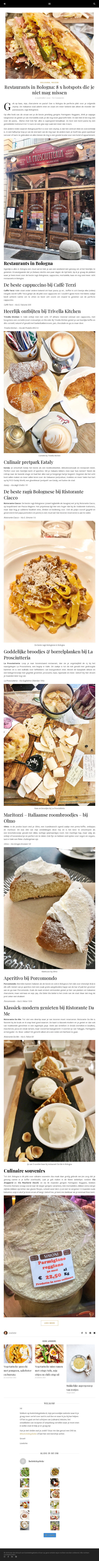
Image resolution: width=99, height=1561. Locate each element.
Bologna (45, 82)
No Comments (58, 98)
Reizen (55, 82)
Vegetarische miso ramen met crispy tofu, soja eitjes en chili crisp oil (49, 1370)
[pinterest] (16, 1557)
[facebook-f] (8, 1557)
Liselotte (12, 1333)
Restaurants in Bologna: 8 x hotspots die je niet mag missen (49, 89)
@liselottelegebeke (28, 1433)
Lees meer (49, 1323)
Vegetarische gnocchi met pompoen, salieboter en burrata (18, 1370)
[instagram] (5, 1557)
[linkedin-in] (12, 1557)
